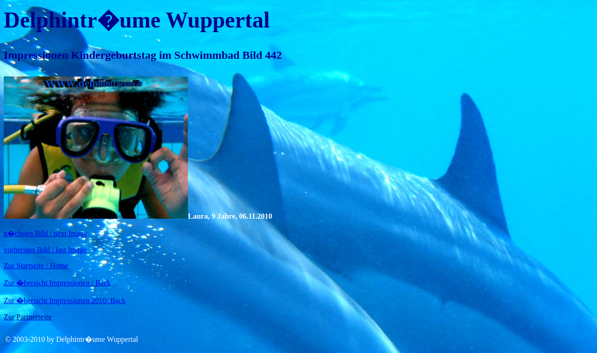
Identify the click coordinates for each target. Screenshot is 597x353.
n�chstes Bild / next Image (45, 233)
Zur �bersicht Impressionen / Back (57, 283)
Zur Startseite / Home (36, 266)
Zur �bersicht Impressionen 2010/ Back (64, 301)
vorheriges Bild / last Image (45, 250)
